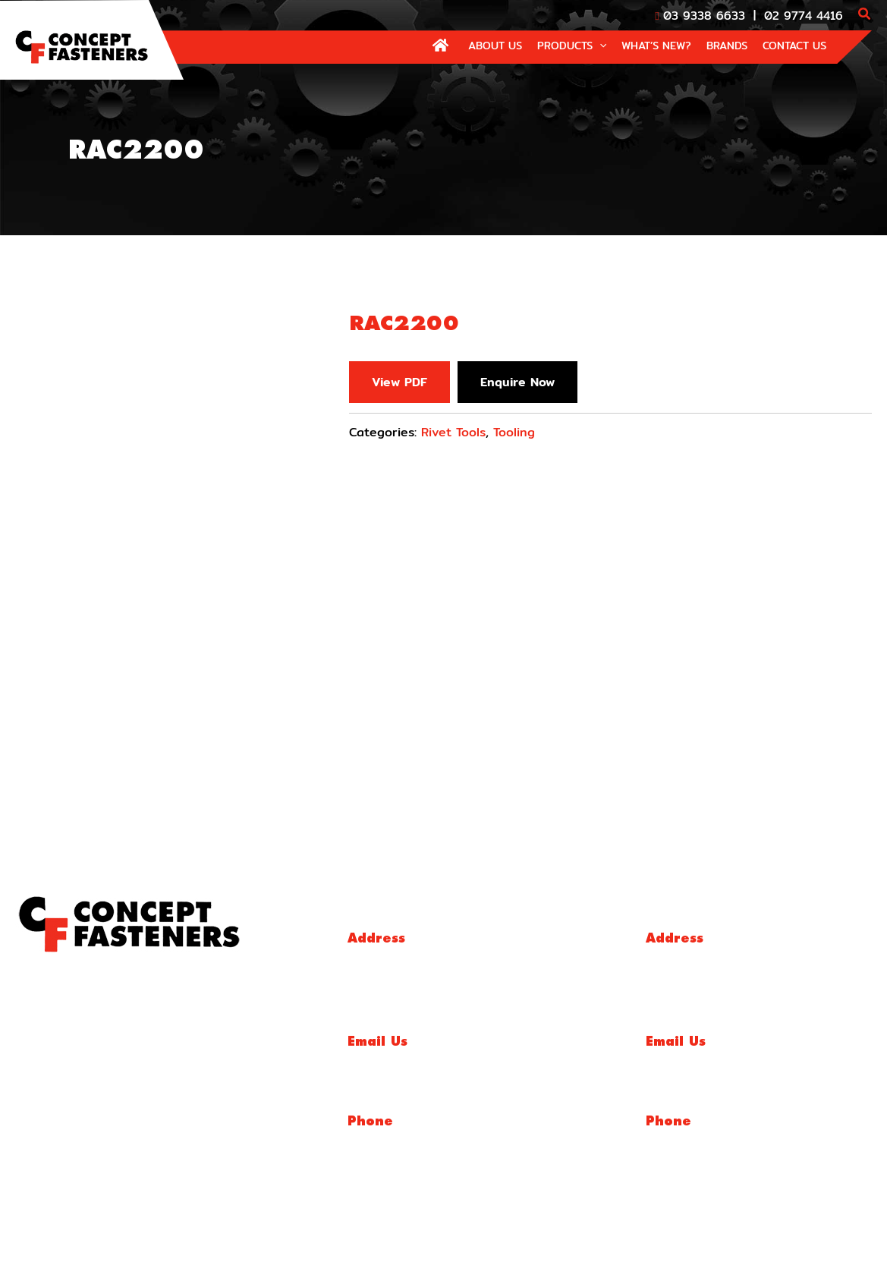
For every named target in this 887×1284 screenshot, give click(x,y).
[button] (865, 16)
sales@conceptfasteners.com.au (430, 1060)
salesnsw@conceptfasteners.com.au (738, 1060)
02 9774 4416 (803, 15)
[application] (599, 45)
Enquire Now (518, 382)
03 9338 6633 (704, 15)
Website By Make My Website (778, 1253)
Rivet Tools (453, 432)
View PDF (400, 382)
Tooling (514, 432)
